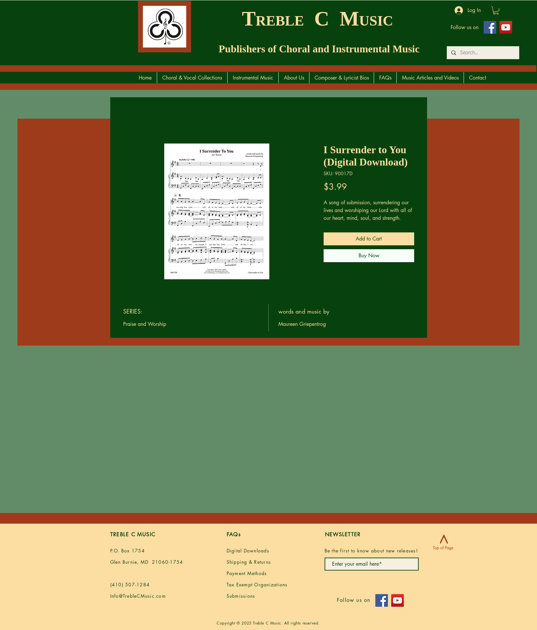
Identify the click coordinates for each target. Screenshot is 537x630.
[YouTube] (505, 27)
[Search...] (483, 52)
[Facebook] (490, 27)
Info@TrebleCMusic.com (138, 596)
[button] (496, 10)
